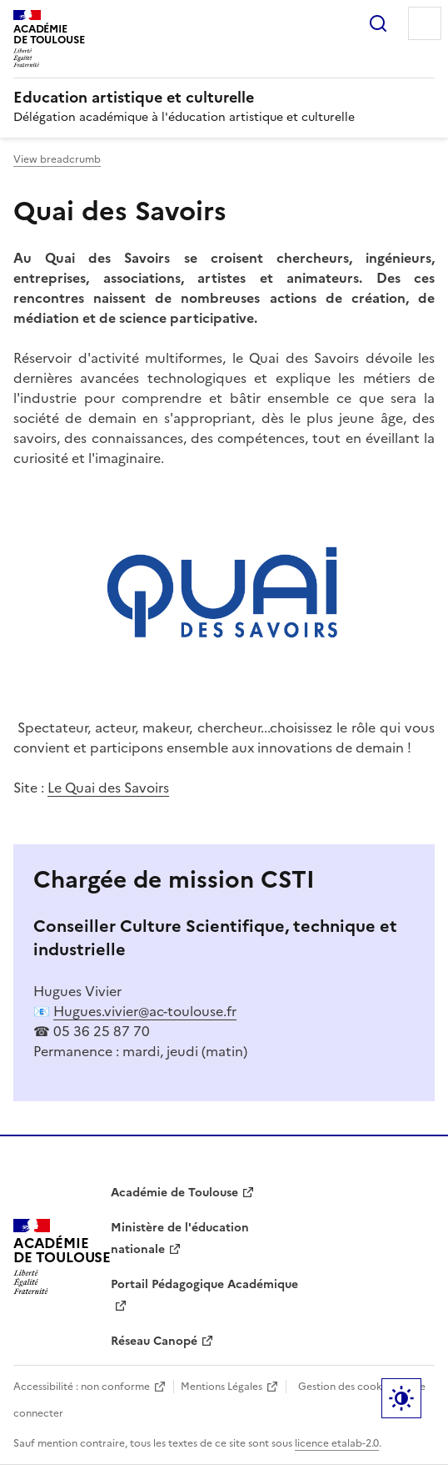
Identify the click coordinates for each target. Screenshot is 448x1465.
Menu (424, 23)
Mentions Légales (221, 1386)
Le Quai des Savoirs (108, 788)
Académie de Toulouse (174, 1192)
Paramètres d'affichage (401, 1398)
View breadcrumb (57, 159)
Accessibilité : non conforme (81, 1386)
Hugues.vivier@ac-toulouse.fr (144, 1011)
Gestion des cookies (346, 1386)
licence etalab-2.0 (337, 1443)
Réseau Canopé (154, 1341)
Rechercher (378, 23)
